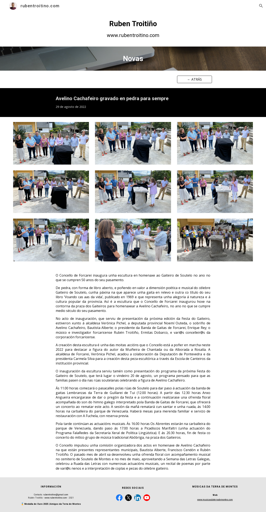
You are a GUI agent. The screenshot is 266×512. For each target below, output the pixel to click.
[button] (261, 6)
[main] (133, 29)
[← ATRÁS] (194, 79)
